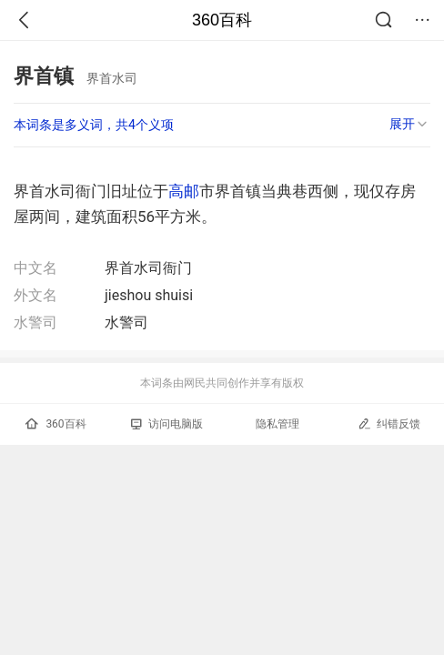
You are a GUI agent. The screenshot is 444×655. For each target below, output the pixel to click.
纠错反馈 (389, 423)
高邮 (183, 191)
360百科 (222, 20)
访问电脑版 (167, 424)
